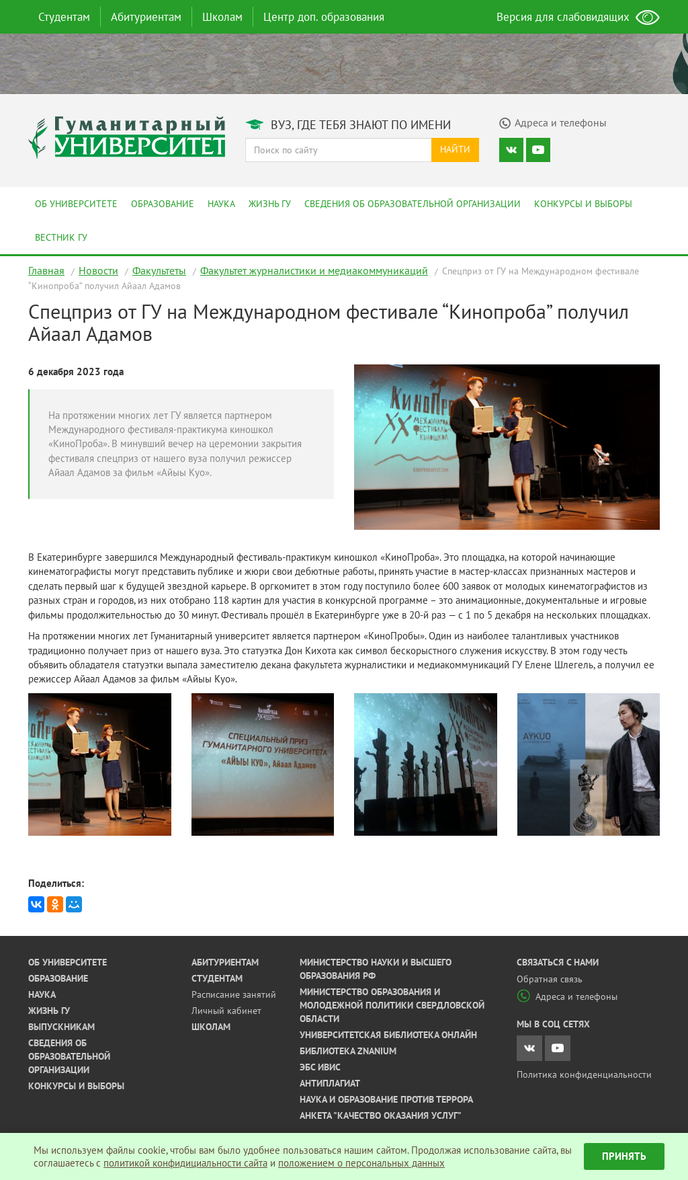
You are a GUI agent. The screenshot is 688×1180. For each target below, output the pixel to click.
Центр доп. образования (323, 16)
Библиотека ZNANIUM (348, 1051)
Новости (98, 270)
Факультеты (159, 270)
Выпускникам (61, 1027)
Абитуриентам (146, 16)
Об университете (76, 204)
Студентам (64, 16)
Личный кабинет (226, 1011)
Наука (221, 204)
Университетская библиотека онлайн (388, 1035)
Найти (455, 149)
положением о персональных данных (361, 1162)
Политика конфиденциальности (584, 1074)
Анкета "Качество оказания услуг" (381, 1115)
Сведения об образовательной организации (412, 204)
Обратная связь (550, 979)
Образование (162, 204)
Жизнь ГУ (270, 204)
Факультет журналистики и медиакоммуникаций (314, 270)
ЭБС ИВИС (320, 1067)
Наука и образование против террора (386, 1099)
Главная (46, 270)
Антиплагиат (330, 1083)
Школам (222, 16)
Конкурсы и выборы (583, 204)
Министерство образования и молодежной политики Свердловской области (392, 1005)
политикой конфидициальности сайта (185, 1162)
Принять (624, 1156)
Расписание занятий (233, 994)
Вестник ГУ (61, 237)
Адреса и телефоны (567, 996)
